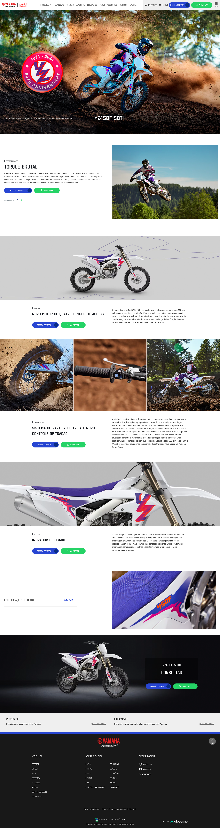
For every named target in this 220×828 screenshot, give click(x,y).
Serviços (124, 5)
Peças (102, 5)
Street (35, 768)
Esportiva (36, 777)
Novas (87, 763)
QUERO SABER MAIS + (98, 723)
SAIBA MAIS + (69, 600)
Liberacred (92, 5)
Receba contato (177, 5)
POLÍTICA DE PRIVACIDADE (95, 787)
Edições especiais (39, 791)
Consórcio (80, 5)
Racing (35, 787)
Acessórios (112, 5)
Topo (212, 741)
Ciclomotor (36, 796)
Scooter (35, 763)
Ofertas (70, 5)
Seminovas (59, 5)
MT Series (36, 782)
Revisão (88, 777)
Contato (113, 777)
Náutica (133, 5)
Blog (87, 782)
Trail (34, 773)
